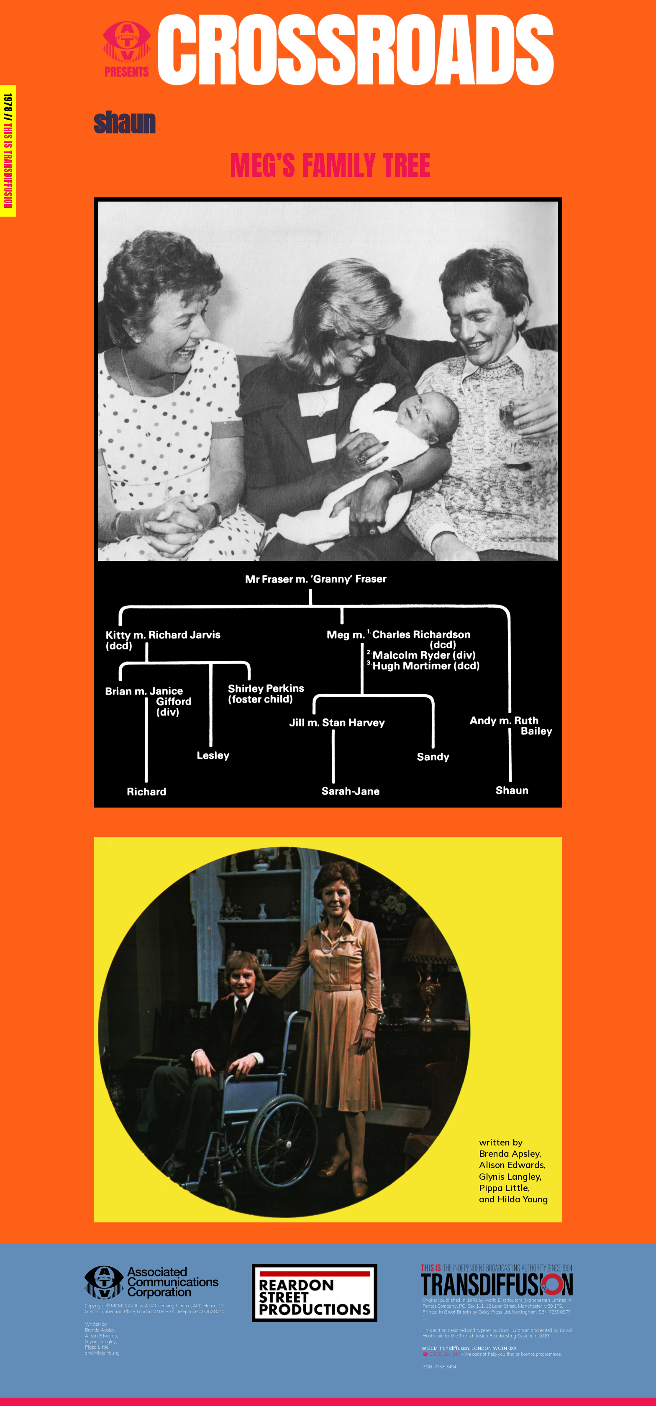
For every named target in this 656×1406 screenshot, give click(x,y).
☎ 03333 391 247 (441, 1354)
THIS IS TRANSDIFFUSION (8, 165)
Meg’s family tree (330, 165)
